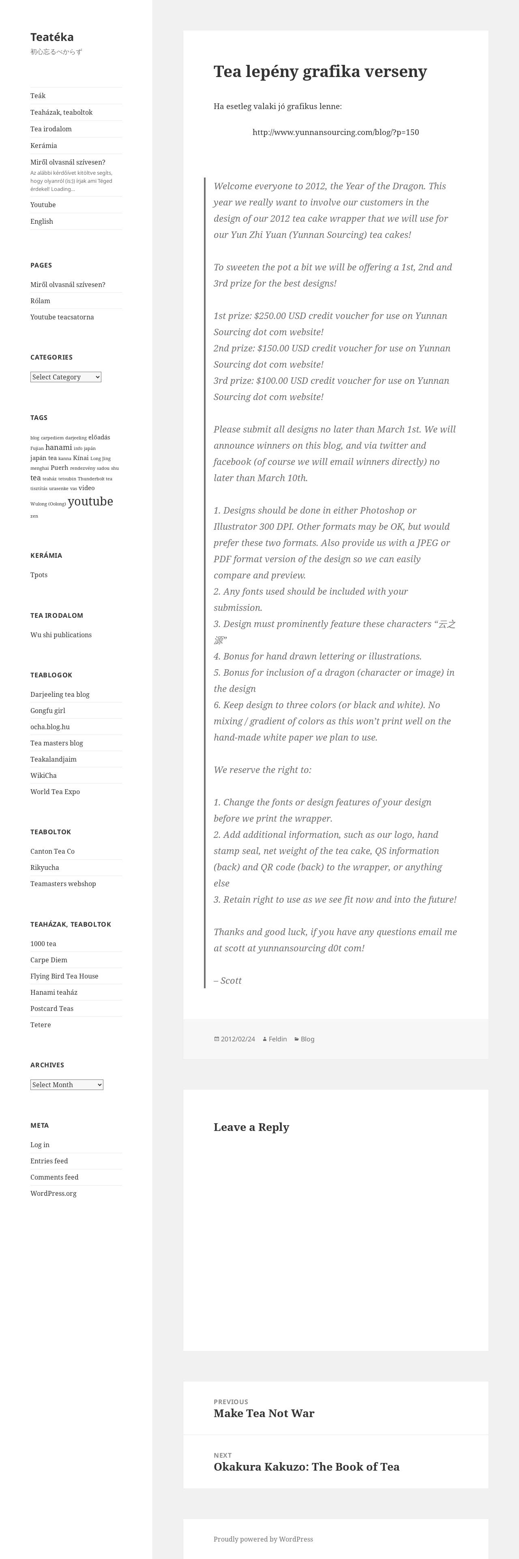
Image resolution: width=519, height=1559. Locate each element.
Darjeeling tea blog (60, 694)
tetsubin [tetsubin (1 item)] (67, 479)
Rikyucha (44, 867)
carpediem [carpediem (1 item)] (52, 438)
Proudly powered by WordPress (263, 1539)
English (41, 221)
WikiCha (43, 775)
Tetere (40, 1024)
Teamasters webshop (63, 883)
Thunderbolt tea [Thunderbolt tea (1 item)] (95, 479)
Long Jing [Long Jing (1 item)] (100, 458)
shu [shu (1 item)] (115, 468)
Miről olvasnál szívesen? (76, 175)
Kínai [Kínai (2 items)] (81, 458)
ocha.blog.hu (50, 726)
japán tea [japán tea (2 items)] (43, 458)
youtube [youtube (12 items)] (91, 501)
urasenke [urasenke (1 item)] (59, 488)
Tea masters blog (56, 743)
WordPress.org (53, 1193)
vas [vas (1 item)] (73, 488)
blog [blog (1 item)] (34, 438)
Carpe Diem (48, 959)
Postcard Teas (51, 1008)
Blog (308, 1038)
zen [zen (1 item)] (34, 516)
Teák (37, 95)
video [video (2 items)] (87, 488)
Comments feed (54, 1177)
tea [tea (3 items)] (35, 477)
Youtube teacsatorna (62, 317)
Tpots (38, 574)
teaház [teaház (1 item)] (50, 479)
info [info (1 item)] (78, 448)
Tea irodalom (51, 128)
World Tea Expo (55, 791)
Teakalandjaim (53, 759)
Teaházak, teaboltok (61, 112)
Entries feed (49, 1160)
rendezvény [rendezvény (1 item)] (82, 468)
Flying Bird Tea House (64, 976)
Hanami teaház (53, 992)
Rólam (40, 300)
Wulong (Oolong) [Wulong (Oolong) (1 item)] (48, 504)
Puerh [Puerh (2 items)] (60, 467)
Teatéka (52, 36)
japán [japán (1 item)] (90, 448)
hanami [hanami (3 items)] (58, 447)
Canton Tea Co (52, 851)
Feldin (278, 1038)
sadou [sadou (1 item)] (103, 468)
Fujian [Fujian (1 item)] (37, 448)
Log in (39, 1144)
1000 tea (43, 943)
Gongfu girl (47, 710)
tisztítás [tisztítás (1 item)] (38, 488)
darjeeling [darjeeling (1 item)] (76, 438)
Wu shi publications (61, 634)
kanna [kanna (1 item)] (64, 458)
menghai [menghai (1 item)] (39, 468)
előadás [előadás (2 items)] (99, 437)
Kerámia (43, 145)
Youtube (43, 204)
